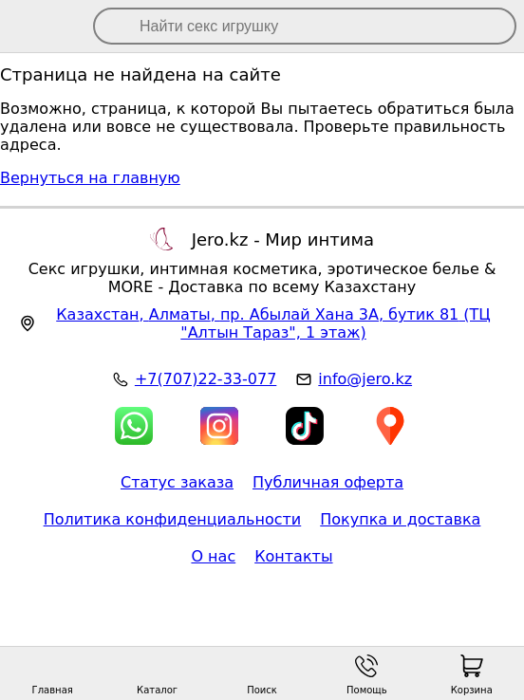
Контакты (293, 556)
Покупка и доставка (400, 519)
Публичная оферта (328, 482)
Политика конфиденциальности (173, 519)
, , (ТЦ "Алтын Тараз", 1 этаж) (273, 323)
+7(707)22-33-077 (205, 379)
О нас (213, 556)
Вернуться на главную (90, 178)
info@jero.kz (365, 379)
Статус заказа (177, 482)
